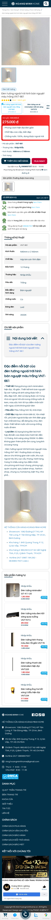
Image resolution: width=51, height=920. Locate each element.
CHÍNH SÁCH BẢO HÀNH (13, 835)
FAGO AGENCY (40, 910)
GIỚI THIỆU (7, 804)
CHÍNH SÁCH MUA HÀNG (14, 826)
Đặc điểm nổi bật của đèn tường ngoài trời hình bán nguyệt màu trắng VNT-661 (25, 347)
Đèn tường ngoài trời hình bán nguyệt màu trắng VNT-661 (21, 13)
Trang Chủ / (6, 10)
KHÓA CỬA (7, 799)
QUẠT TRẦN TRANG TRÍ (14, 790)
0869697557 (28, 226)
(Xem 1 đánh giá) (19, 100)
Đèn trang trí (15, 10)
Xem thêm (37, 202)
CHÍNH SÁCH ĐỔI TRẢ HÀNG (15, 840)
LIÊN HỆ (5, 813)
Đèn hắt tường (35, 10)
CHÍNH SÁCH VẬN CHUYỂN (15, 831)
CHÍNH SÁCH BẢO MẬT (13, 844)
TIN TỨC (6, 808)
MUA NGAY (39, 161)
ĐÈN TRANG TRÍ (10, 795)
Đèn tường (25, 10)
